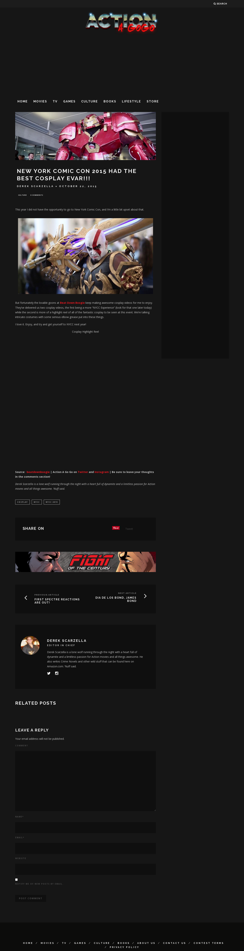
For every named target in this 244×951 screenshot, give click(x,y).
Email (19, 838)
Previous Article (47, 596)
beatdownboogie (38, 472)
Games (69, 101)
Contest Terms (209, 944)
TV (55, 101)
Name (19, 817)
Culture (89, 101)
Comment (21, 746)
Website (20, 859)
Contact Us (174, 944)
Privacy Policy (124, 948)
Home (22, 101)
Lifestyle (131, 101)
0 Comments (36, 195)
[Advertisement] (122, 65)
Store (153, 101)
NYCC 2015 (52, 502)
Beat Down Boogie (72, 303)
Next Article (127, 594)
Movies (40, 101)
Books (110, 101)
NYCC (37, 502)
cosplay (22, 502)
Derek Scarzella (35, 186)
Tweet (129, 529)
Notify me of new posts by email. (39, 884)
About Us (146, 944)
